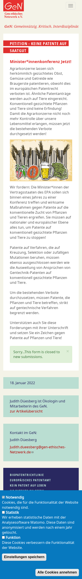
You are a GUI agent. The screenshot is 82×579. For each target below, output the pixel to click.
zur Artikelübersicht (26, 411)
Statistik (12, 517)
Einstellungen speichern (24, 562)
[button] (67, 351)
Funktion (13, 542)
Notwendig (15, 502)
